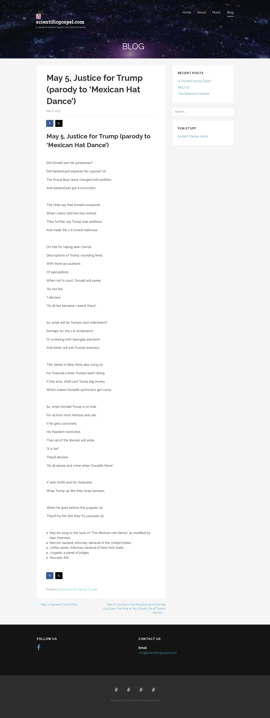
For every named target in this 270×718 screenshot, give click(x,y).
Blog (230, 12)
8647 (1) (183, 87)
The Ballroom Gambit (193, 93)
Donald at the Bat (67, 589)
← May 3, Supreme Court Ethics (57, 604)
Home (186, 12)
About (201, 12)
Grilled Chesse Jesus (193, 136)
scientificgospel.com (60, 22)
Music (216, 12)
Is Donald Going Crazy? (195, 81)
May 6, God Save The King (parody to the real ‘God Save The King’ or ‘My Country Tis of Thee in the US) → (134, 608)
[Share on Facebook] (49, 123)
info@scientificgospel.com (157, 653)
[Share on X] (59, 123)
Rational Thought (87, 589)
